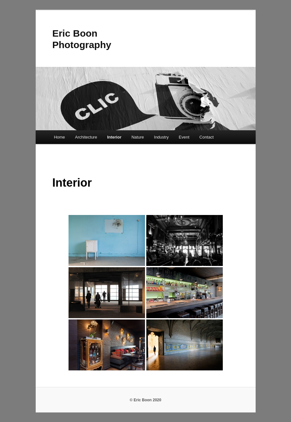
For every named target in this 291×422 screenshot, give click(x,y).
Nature (137, 137)
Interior (114, 137)
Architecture (86, 137)
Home (59, 137)
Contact (207, 137)
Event (184, 137)
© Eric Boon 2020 (145, 400)
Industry (161, 137)
